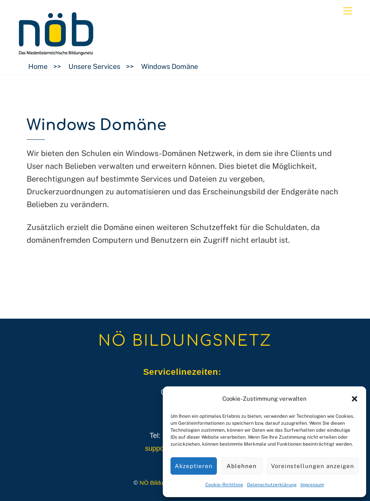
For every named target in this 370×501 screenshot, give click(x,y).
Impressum (312, 484)
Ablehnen (242, 466)
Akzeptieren (194, 466)
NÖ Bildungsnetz (162, 482)
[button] (354, 399)
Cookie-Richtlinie (224, 484)
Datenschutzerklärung (272, 484)
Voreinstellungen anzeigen (312, 466)
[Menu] (347, 10)
